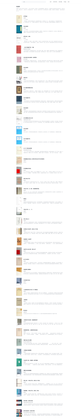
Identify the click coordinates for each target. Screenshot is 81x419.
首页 (50, 1)
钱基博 (25, 38)
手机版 (65, 1)
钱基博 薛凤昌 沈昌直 (27, 119)
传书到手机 (55, 1)
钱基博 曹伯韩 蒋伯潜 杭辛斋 (28, 402)
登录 (68, 1)
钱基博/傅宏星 (26, 240)
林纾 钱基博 (25, 59)
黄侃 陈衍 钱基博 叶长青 (27, 341)
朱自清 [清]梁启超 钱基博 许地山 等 (29, 412)
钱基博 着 (25, 312)
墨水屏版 (60, 1)
